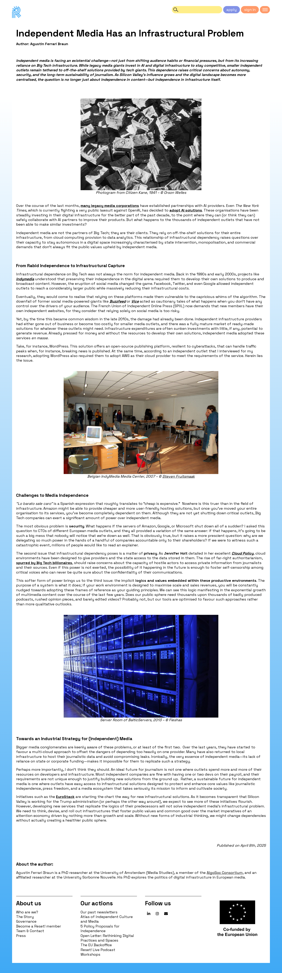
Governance (26, 921)
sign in (250, 9)
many (85, 205)
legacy (97, 205)
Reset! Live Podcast (98, 949)
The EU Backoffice (96, 945)
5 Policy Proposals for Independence (100, 928)
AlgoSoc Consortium (225, 872)
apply (231, 9)
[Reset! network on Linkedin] (148, 914)
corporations (127, 205)
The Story (25, 916)
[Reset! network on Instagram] (157, 914)
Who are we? (27, 912)
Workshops (90, 954)
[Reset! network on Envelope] (166, 914)
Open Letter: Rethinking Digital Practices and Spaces (107, 938)
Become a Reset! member (38, 926)
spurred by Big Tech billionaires (44, 562)
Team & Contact (30, 930)
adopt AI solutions (185, 210)
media (109, 205)
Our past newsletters (99, 912)
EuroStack (65, 796)
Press (21, 935)
